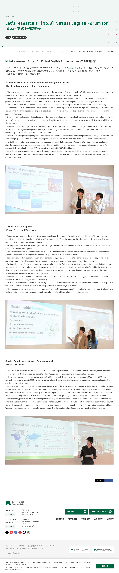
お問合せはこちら (27, 514)
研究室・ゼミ (51, 51)
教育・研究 (39, 51)
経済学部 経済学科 (19, 37)
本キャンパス (9, 510)
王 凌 (8, 37)
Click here (79, 567)
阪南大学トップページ (26, 51)
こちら (71, 67)
